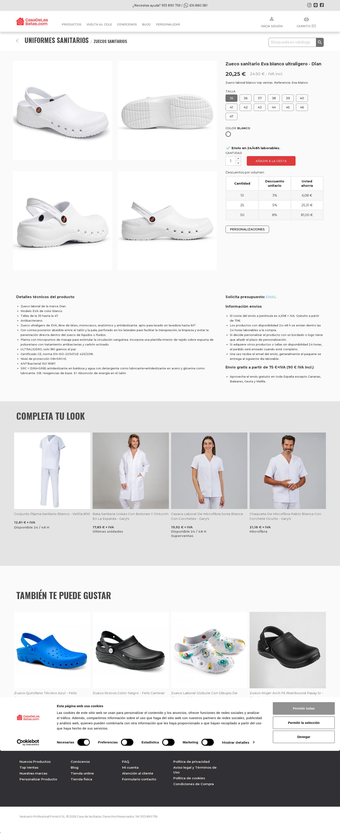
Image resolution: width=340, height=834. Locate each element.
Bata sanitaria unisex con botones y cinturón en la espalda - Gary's (130, 516)
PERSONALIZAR (168, 24)
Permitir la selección (304, 806)
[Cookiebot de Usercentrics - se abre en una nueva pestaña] (28, 825)
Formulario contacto (139, 779)
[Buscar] (296, 42)
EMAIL (271, 297)
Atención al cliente (137, 773)
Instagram (309, 5)
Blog (74, 767)
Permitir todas (304, 791)
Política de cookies (189, 778)
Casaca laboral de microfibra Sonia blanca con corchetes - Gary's (207, 516)
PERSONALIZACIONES (247, 229)
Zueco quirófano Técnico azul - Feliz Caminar (45, 695)
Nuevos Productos (35, 762)
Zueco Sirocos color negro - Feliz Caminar (129, 693)
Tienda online (82, 773)
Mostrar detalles (235, 825)
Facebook (322, 5)
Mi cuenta (130, 767)
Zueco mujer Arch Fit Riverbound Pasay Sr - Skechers (286, 695)
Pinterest (315, 5)
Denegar (303, 820)
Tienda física (81, 779)
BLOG (146, 24)
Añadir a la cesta (271, 161)
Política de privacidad (191, 762)
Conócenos (127, 24)
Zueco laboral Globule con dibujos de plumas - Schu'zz (204, 695)
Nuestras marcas (33, 773)
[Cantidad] (231, 161)
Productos (71, 24)
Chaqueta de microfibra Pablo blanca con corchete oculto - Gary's (285, 516)
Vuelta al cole (99, 24)
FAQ (125, 762)
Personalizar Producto (38, 779)
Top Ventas (29, 767)
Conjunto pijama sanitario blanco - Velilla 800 (52, 514)
